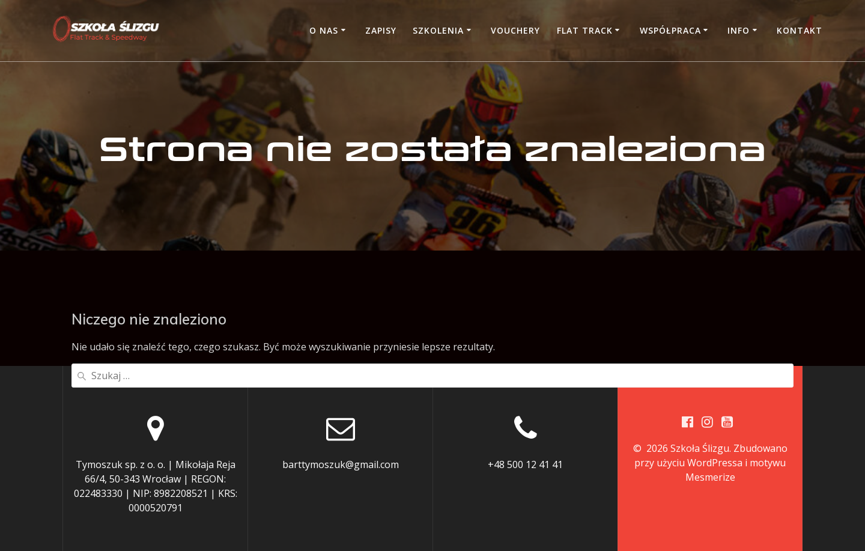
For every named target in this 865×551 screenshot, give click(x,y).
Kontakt (799, 30)
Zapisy (380, 30)
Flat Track (585, 30)
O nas (323, 30)
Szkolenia (438, 30)
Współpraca (670, 30)
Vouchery (515, 30)
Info (738, 30)
